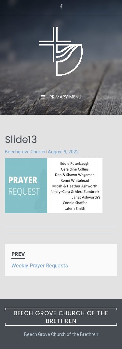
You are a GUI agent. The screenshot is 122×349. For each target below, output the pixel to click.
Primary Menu (64, 97)
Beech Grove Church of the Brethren (61, 317)
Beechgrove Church (25, 151)
